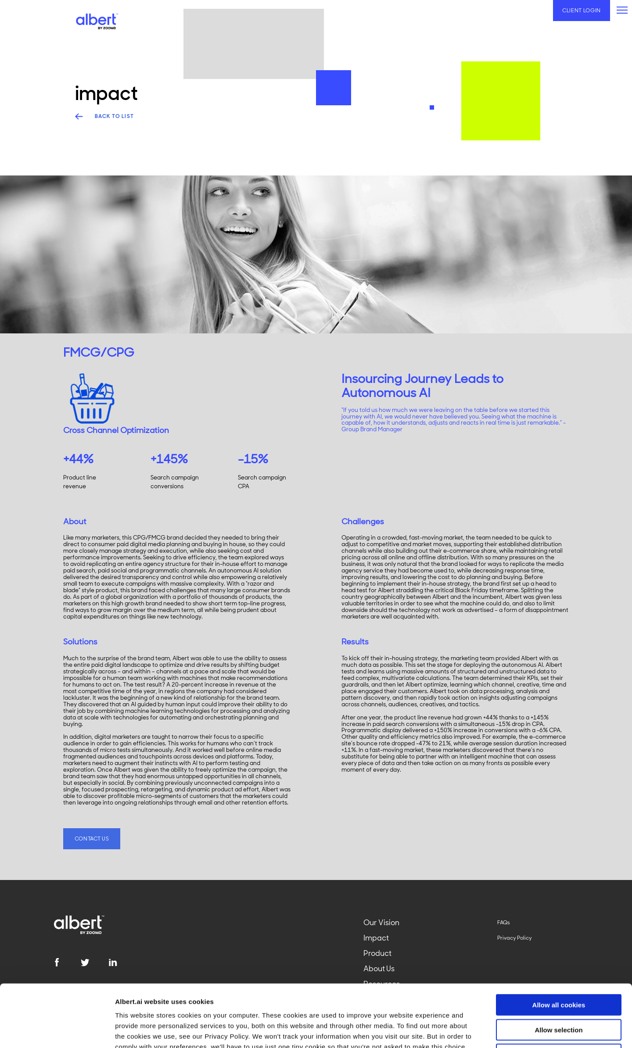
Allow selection (558, 967)
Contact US (92, 838)
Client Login (581, 10)
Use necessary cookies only (559, 992)
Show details (460, 1030)
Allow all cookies (558, 942)
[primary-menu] (622, 10)
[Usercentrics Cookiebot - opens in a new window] (56, 1030)
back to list (114, 117)
